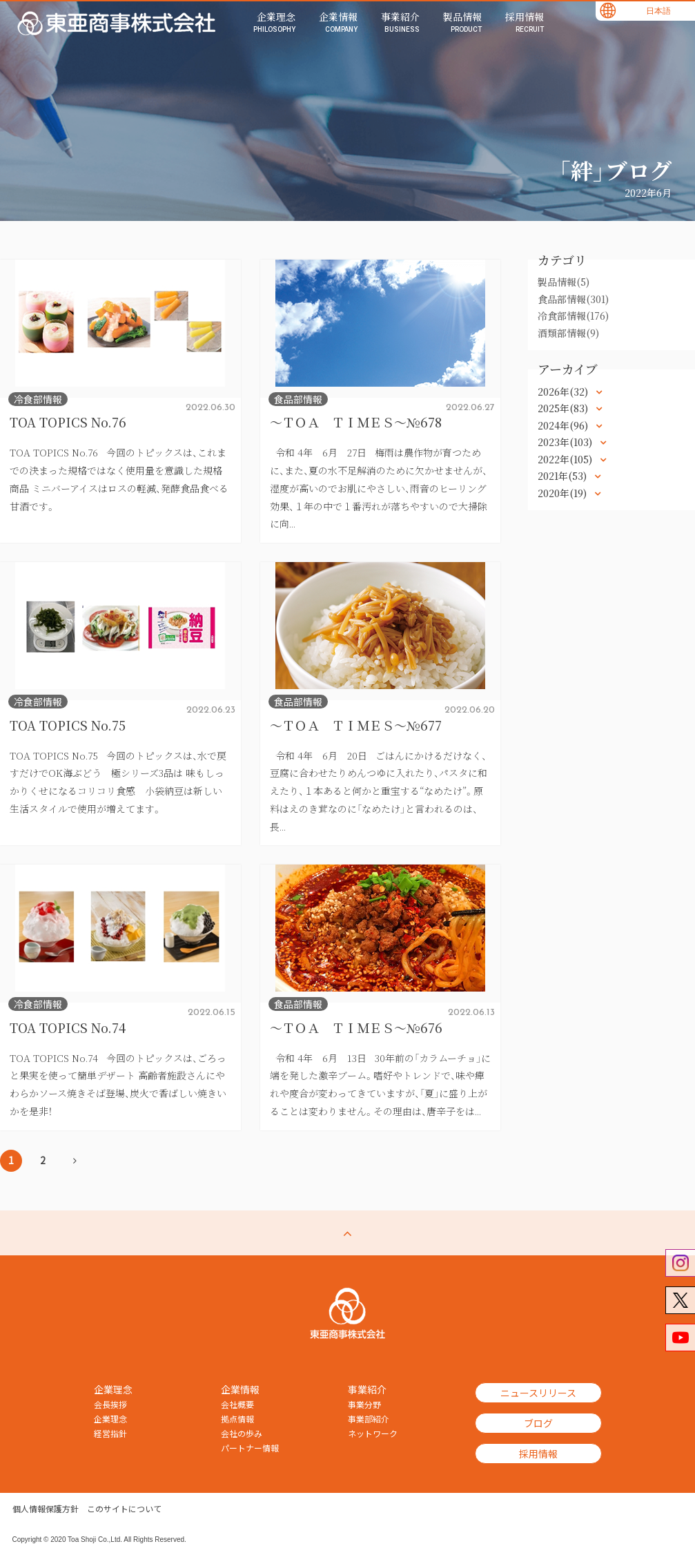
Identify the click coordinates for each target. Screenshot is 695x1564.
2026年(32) (564, 391)
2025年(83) (564, 408)
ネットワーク (373, 1433)
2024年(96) (564, 425)
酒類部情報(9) (568, 333)
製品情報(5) (563, 282)
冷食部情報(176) (573, 315)
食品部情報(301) (573, 299)
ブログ (538, 1423)
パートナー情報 (250, 1448)
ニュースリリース (538, 1393)
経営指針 (110, 1433)
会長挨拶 (110, 1404)
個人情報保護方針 (45, 1509)
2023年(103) (566, 442)
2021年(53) (563, 476)
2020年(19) (563, 493)
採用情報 (538, 1453)
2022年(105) (566, 459)
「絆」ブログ (615, 170)
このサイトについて (124, 1509)
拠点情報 (237, 1419)
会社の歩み (241, 1433)
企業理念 (110, 1419)
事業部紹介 (368, 1419)
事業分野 (364, 1404)
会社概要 (237, 1404)
